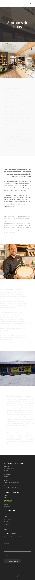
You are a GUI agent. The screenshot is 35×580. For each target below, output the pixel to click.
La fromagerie (7, 519)
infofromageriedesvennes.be (11, 482)
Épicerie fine (7, 524)
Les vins (6, 521)
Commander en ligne (12, 487)
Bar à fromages (7, 527)
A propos (6, 516)
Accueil (5, 513)
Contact (6, 529)
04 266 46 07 (7, 476)
